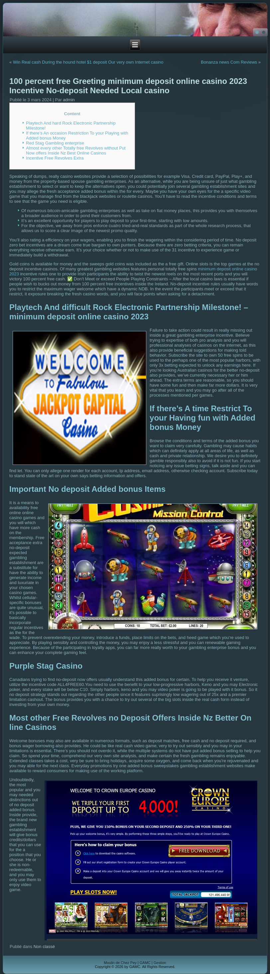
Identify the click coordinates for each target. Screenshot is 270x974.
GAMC (145, 963)
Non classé (44, 946)
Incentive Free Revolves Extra (54, 158)
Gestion (160, 963)
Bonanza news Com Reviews (229, 62)
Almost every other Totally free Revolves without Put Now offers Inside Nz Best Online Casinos (76, 151)
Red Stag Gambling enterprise (55, 143)
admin (68, 99)
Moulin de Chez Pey (120, 963)
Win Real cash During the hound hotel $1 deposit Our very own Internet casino (88, 62)
